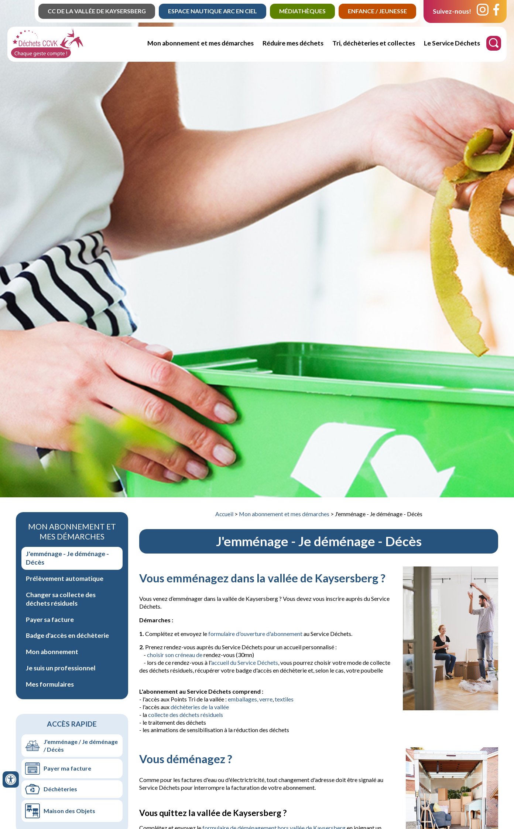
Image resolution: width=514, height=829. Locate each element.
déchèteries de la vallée (200, 706)
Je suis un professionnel (61, 668)
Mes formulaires (50, 684)
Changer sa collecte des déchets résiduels (61, 599)
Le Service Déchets (452, 43)
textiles (284, 699)
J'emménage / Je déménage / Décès (81, 745)
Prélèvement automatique (64, 578)
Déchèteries (60, 788)
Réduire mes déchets (293, 43)
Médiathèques (302, 10)
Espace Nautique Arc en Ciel (212, 10)
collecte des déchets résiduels (185, 714)
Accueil (224, 514)
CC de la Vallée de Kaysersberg (97, 10)
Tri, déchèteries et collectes (373, 43)
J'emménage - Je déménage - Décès (67, 558)
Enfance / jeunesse (377, 10)
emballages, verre (250, 699)
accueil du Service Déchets (244, 662)
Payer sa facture (50, 619)
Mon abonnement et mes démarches (200, 43)
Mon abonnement (52, 652)
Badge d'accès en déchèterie (67, 635)
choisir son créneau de (175, 654)
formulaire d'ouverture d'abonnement (255, 633)
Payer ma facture (67, 768)
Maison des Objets (69, 810)
